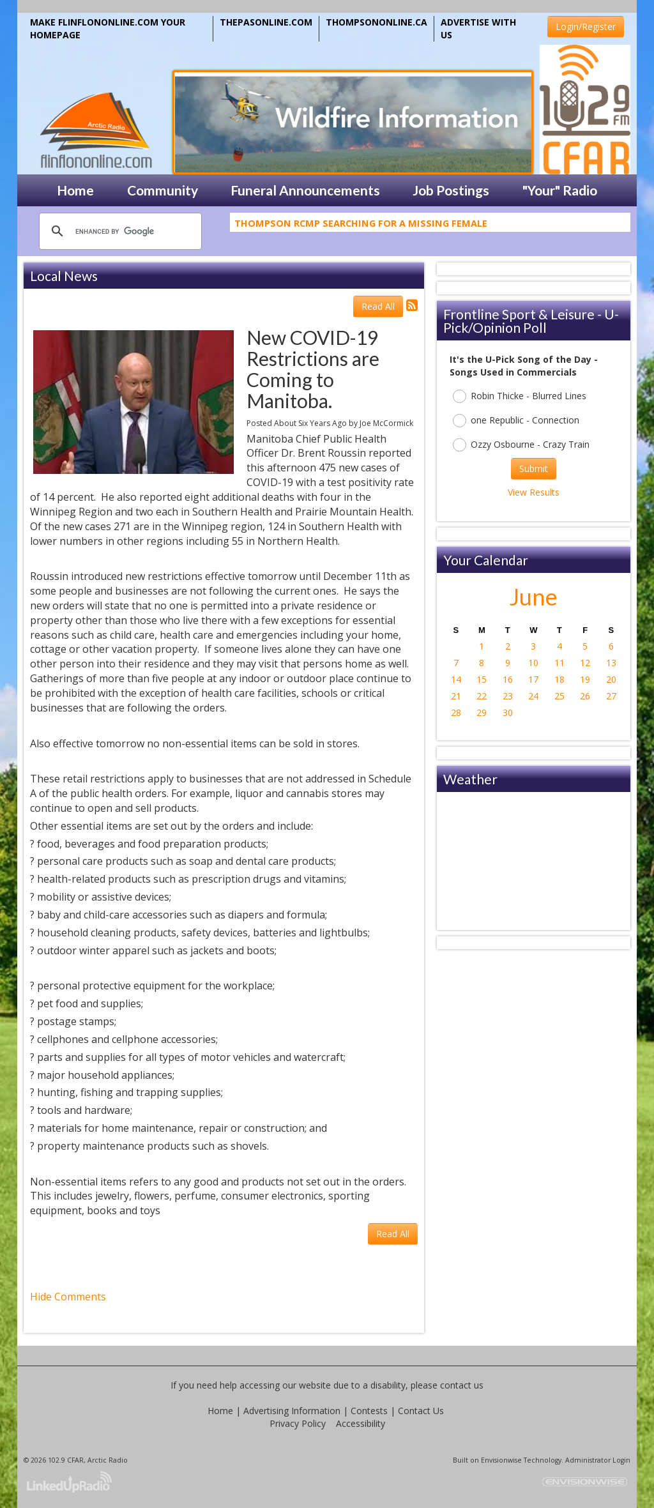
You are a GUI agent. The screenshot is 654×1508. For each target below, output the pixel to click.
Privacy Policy (298, 1423)
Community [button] (162, 190)
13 (611, 663)
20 (611, 679)
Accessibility (360, 1423)
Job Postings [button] (451, 190)
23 (508, 696)
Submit (533, 468)
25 (559, 696)
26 (585, 696)
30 (508, 712)
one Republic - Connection (516, 420)
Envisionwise (501, 1460)
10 (533, 663)
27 (611, 696)
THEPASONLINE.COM (266, 22)
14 (456, 679)
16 (508, 679)
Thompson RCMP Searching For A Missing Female (360, 226)
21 (456, 696)
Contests (369, 1411)
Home (220, 1411)
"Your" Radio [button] (559, 190)
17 (533, 679)
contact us (461, 1385)
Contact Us (421, 1411)
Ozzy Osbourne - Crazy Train (521, 445)
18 (559, 679)
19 (585, 679)
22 (481, 696)
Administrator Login (597, 1460)
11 (559, 663)
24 (533, 696)
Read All (378, 306)
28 (456, 712)
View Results (533, 492)
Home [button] (75, 190)
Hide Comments (68, 1297)
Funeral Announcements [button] (305, 190)
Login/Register (586, 26)
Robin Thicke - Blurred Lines (519, 396)
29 (481, 712)
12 (585, 663)
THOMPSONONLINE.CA (376, 22)
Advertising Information (291, 1411)
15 (481, 679)
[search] (118, 231)
